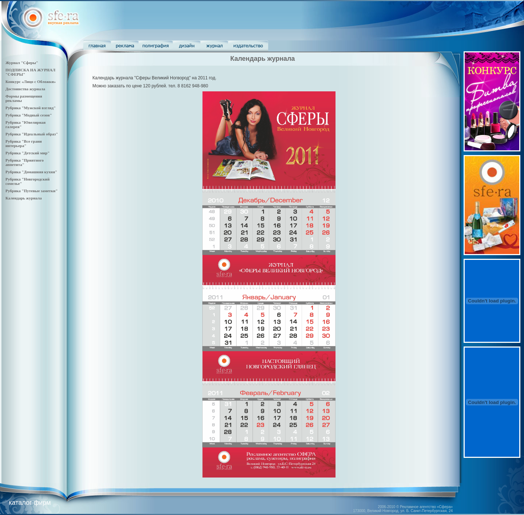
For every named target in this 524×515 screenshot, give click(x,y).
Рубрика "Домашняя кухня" (31, 172)
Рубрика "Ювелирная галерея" (25, 124)
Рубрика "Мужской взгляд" (30, 108)
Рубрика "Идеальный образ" (31, 134)
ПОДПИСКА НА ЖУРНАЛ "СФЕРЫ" (30, 72)
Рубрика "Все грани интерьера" (23, 143)
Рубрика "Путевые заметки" (31, 191)
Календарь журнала (23, 198)
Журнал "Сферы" (21, 62)
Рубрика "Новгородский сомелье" (27, 181)
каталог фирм (30, 502)
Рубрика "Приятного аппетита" (24, 162)
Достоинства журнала (25, 89)
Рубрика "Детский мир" (27, 153)
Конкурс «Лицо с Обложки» (30, 81)
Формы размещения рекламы (23, 98)
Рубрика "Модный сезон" (28, 115)
